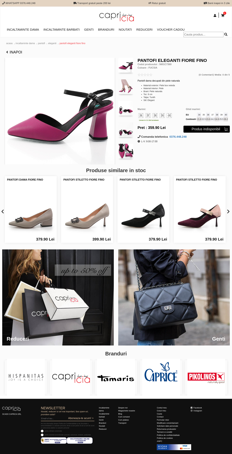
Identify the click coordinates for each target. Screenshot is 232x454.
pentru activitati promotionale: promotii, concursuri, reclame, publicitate (68, 435)
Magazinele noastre (126, 411)
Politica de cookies (165, 438)
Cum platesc (123, 420)
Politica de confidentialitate (168, 435)
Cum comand (124, 417)
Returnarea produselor (166, 429)
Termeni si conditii (164, 432)
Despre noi (123, 408)
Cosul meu (161, 411)
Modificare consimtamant (167, 423)
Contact (160, 417)
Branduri (106, 29)
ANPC (159, 441)
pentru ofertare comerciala (53, 431)
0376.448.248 (178, 136)
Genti (89, 29)
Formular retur (163, 420)
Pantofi (41, 43)
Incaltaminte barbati (61, 29)
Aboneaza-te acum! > (81, 418)
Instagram (196, 411)
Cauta (159, 414)
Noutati (125, 29)
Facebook (196, 408)
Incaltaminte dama (23, 29)
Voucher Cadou (171, 29)
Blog (120, 414)
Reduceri (144, 29)
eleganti (52, 43)
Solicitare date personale (167, 426)
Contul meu (162, 408)
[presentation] (2, 212)
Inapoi (14, 52)
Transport (122, 423)
